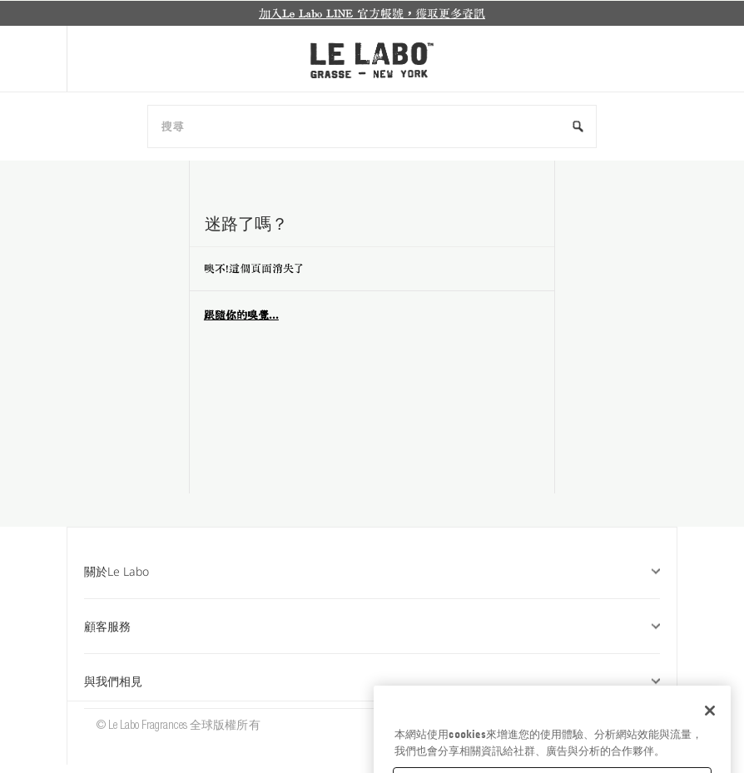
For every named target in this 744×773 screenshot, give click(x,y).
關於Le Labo (372, 571)
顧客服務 (372, 626)
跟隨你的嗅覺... (241, 315)
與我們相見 (372, 681)
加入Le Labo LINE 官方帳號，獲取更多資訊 (372, 13)
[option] (372, 13)
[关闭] (710, 734)
